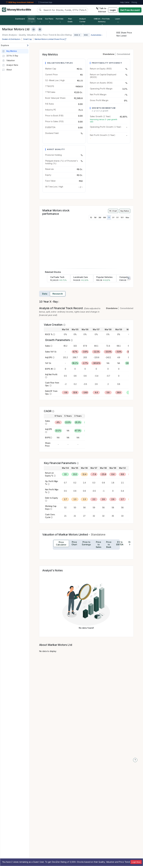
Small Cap (27, 39)
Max (127, 217)
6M (104, 217)
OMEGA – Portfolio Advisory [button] (102, 20)
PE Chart (113, 211)
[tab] (61, 543)
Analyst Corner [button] (82, 20)
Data (44, 293)
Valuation (8, 60)
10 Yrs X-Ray (10, 56)
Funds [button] (39, 19)
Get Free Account (130, 10)
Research (58, 293)
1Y (109, 217)
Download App (45, 2)
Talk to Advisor (101, 10)
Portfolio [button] (59, 19)
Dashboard (20, 19)
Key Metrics (9, 51)
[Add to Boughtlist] (40, 29)
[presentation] (129, 278)
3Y (113, 217)
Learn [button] (117, 19)
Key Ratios (124, 211)
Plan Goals (70, 20)
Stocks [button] (31, 19)
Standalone (108, 54)
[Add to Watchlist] (33, 29)
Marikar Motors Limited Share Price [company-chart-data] (50, 39)
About (7, 70)
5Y (117, 217)
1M (95, 217)
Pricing (134, 2)
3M (99, 217)
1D (91, 217)
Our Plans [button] (49, 19)
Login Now (136, 862)
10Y (122, 217)
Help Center (124, 2)
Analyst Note (10, 65)
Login (113, 10)
